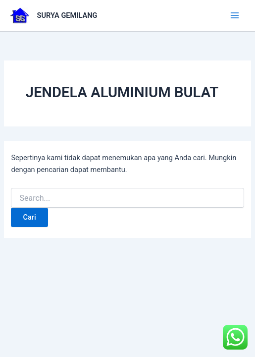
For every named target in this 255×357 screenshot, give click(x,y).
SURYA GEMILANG (67, 15)
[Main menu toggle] (234, 15)
